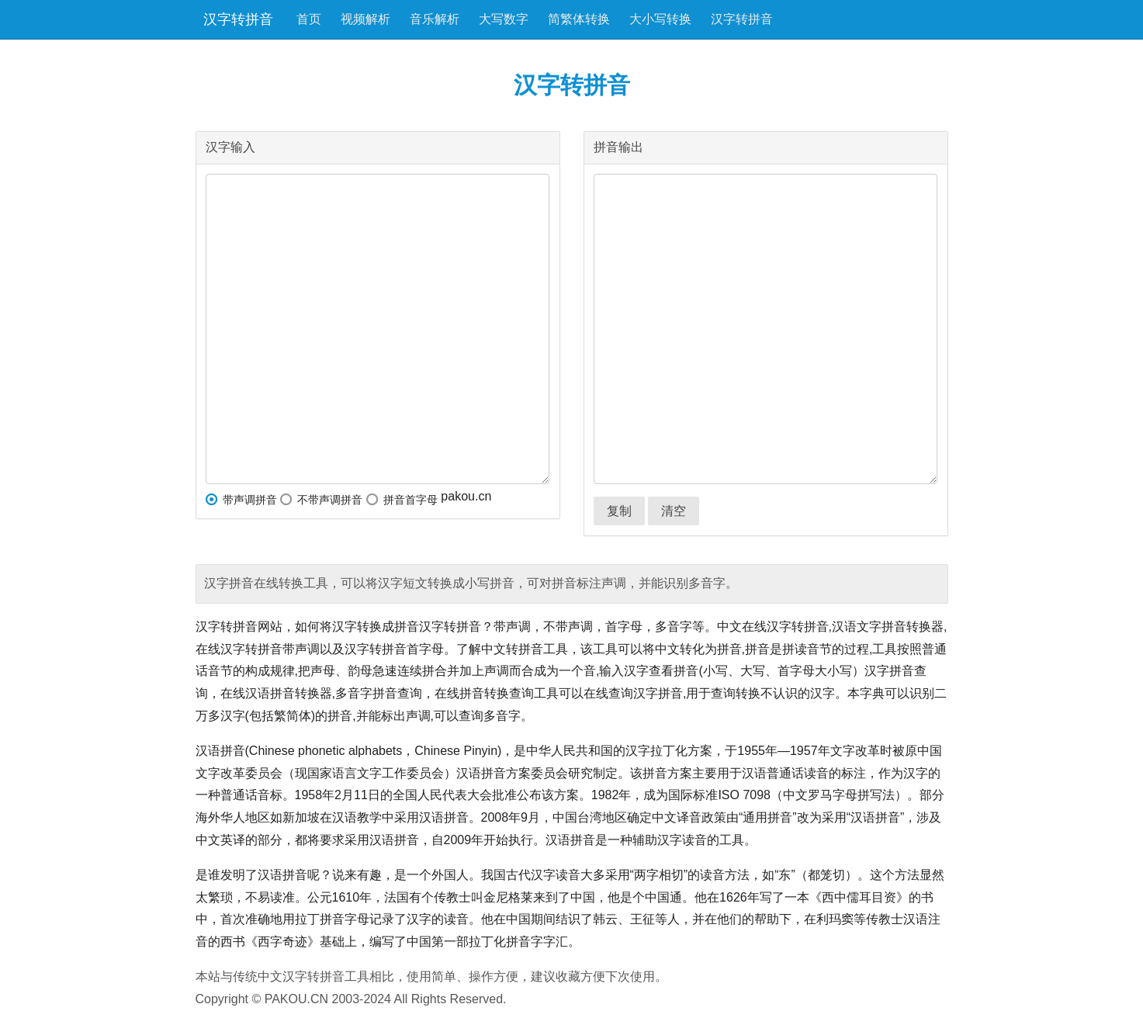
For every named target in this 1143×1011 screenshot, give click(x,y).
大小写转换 (660, 19)
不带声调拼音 (321, 500)
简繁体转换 (579, 19)
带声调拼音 (241, 500)
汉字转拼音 (238, 19)
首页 (308, 19)
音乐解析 (434, 19)
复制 (619, 511)
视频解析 (365, 19)
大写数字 (503, 19)
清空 (673, 511)
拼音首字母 (402, 500)
